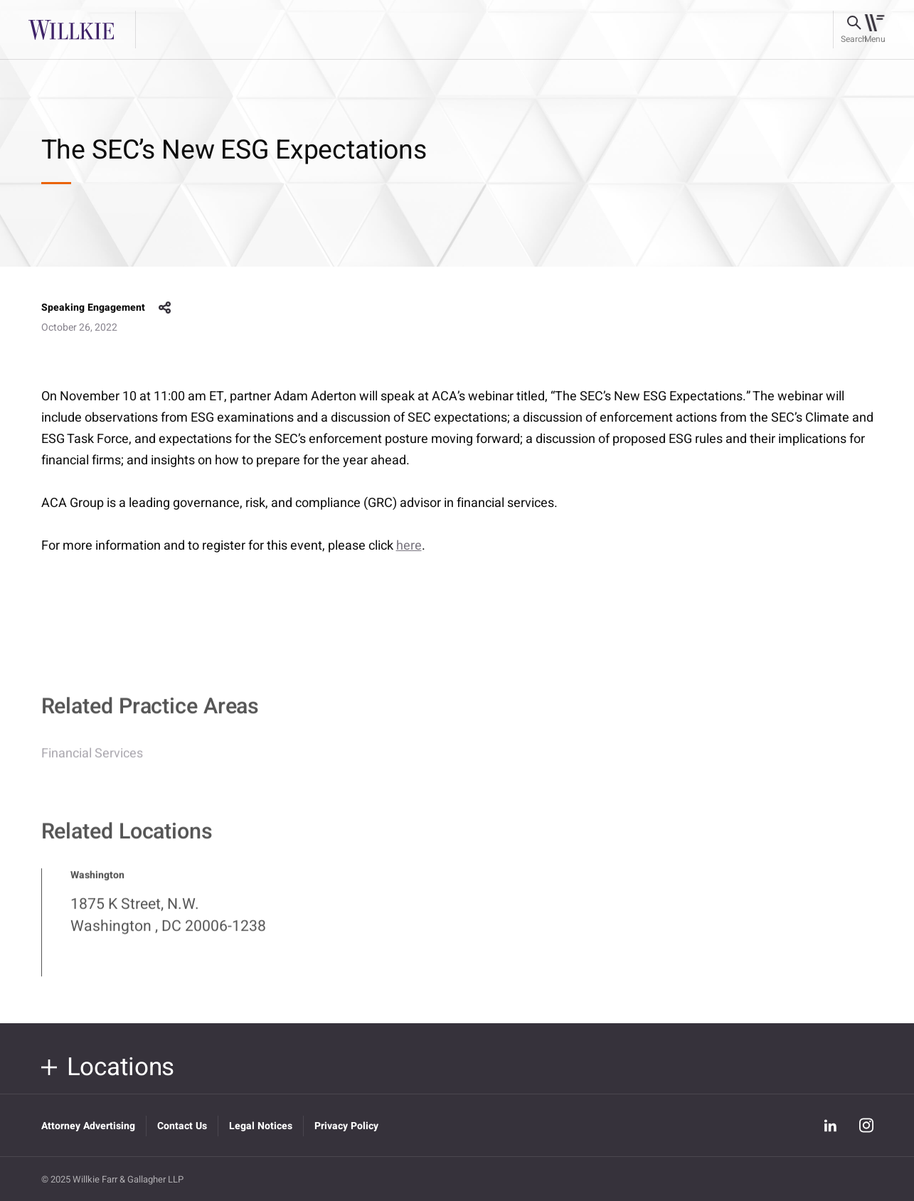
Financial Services (92, 759)
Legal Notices (260, 1126)
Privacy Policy (346, 1126)
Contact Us (182, 1126)
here (409, 545)
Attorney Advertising (88, 1126)
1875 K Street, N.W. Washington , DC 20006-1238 (168, 922)
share (165, 307)
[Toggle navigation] (874, 30)
